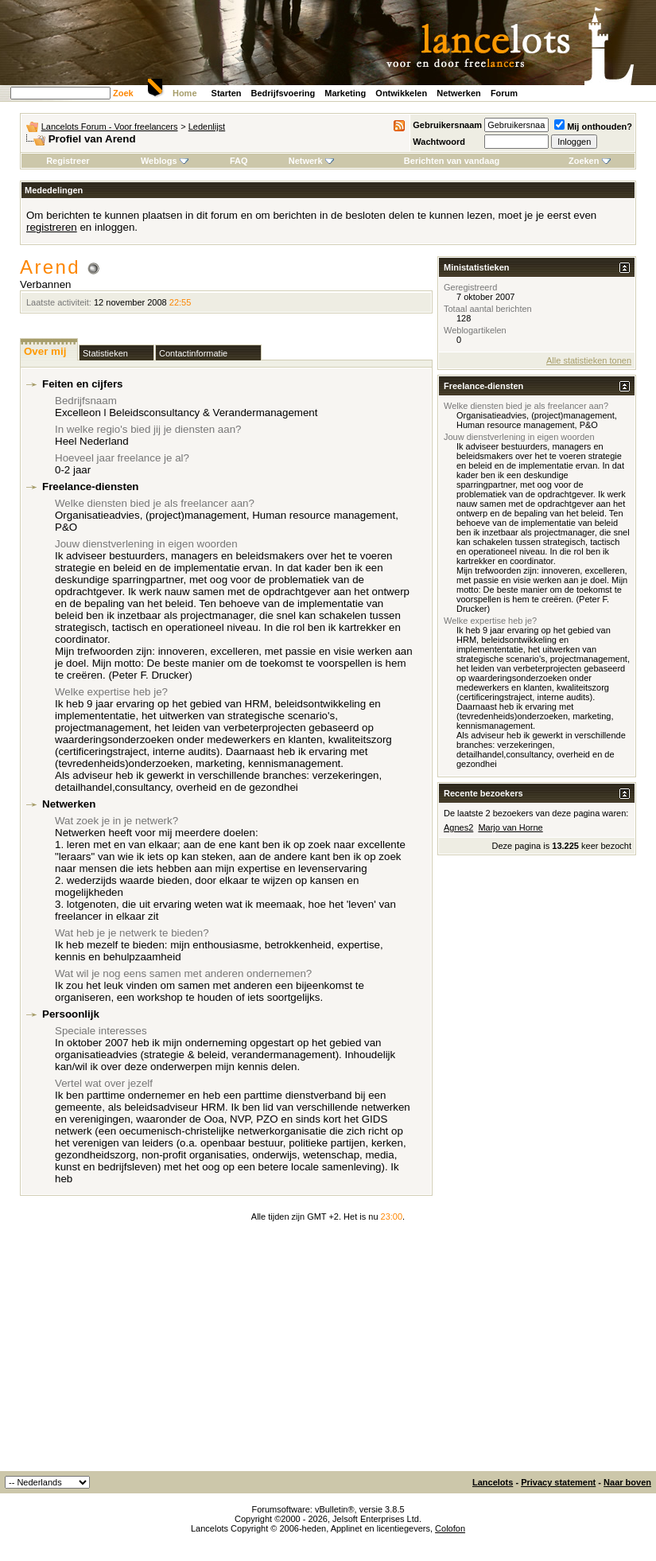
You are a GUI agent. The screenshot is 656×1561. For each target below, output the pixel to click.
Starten (227, 93)
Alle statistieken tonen (588, 360)
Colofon (450, 1528)
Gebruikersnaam (447, 125)
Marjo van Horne (510, 827)
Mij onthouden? (593, 126)
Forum (504, 93)
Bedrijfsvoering (283, 93)
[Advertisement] (328, 1351)
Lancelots (492, 1482)
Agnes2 (458, 827)
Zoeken (590, 160)
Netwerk (311, 160)
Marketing (345, 93)
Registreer (67, 160)
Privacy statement (558, 1482)
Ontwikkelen (401, 93)
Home (185, 93)
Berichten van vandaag (451, 160)
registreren (51, 227)
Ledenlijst (206, 126)
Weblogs (164, 160)
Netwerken (459, 93)
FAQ (239, 160)
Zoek (123, 93)
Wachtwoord (439, 141)
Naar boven (627, 1482)
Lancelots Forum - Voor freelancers (109, 126)
